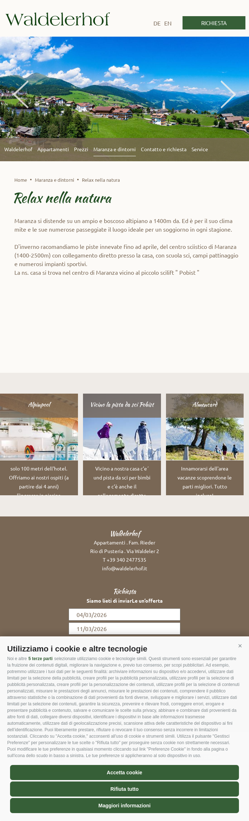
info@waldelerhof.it (124, 568)
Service (200, 149)
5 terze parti (40, 658)
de (157, 23)
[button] (240, 646)
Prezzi (81, 149)
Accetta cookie (124, 772)
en (168, 23)
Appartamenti (53, 149)
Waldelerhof (57, 19)
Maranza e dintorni (114, 149)
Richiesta (214, 22)
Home (20, 180)
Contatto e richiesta (163, 149)
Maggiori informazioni (124, 805)
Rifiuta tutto (124, 789)
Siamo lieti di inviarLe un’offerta (125, 600)
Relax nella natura (101, 180)
